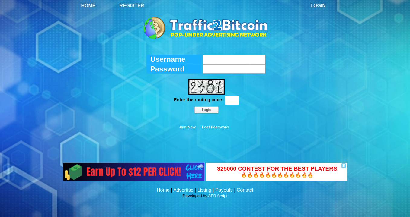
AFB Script (217, 195)
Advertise (183, 190)
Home (88, 5)
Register (132, 5)
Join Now (187, 127)
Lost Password (215, 127)
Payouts (224, 190)
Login (318, 5)
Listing (204, 190)
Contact (245, 190)
